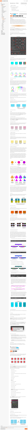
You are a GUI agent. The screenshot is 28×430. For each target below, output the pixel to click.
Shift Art (3, 26)
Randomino (13, 396)
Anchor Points (3, 7)
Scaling (3, 20)
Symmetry (3, 27)
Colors (2, 8)
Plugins (2, 31)
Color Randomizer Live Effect (14, 14)
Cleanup (3, 9)
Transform (3, 29)
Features (2, 5)
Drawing (2, 10)
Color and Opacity (4, 18)
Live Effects (3, 19)
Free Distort (3, 12)
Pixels (2, 15)
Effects (2, 30)
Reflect (2, 23)
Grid (2, 13)
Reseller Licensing (3, 33)
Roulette (3, 24)
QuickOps (3, 17)
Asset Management (4, 6)
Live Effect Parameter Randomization (14, 347)
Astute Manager (3, 34)
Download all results (23, 3)
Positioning (2, 16)
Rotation (3, 22)
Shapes (2, 25)
